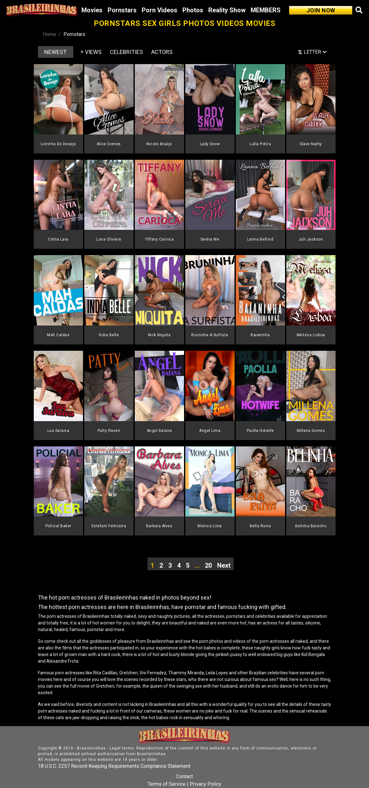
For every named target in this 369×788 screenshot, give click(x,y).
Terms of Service (167, 784)
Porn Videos (159, 10)
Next (223, 565)
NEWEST (55, 52)
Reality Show (227, 10)
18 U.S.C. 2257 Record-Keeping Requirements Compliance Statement (114, 766)
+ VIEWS (91, 52)
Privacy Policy (205, 784)
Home (49, 34)
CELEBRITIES (126, 52)
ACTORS (162, 52)
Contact (184, 776)
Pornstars (122, 10)
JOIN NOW (321, 10)
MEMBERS (266, 10)
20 (208, 565)
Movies (92, 10)
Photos (192, 10)
